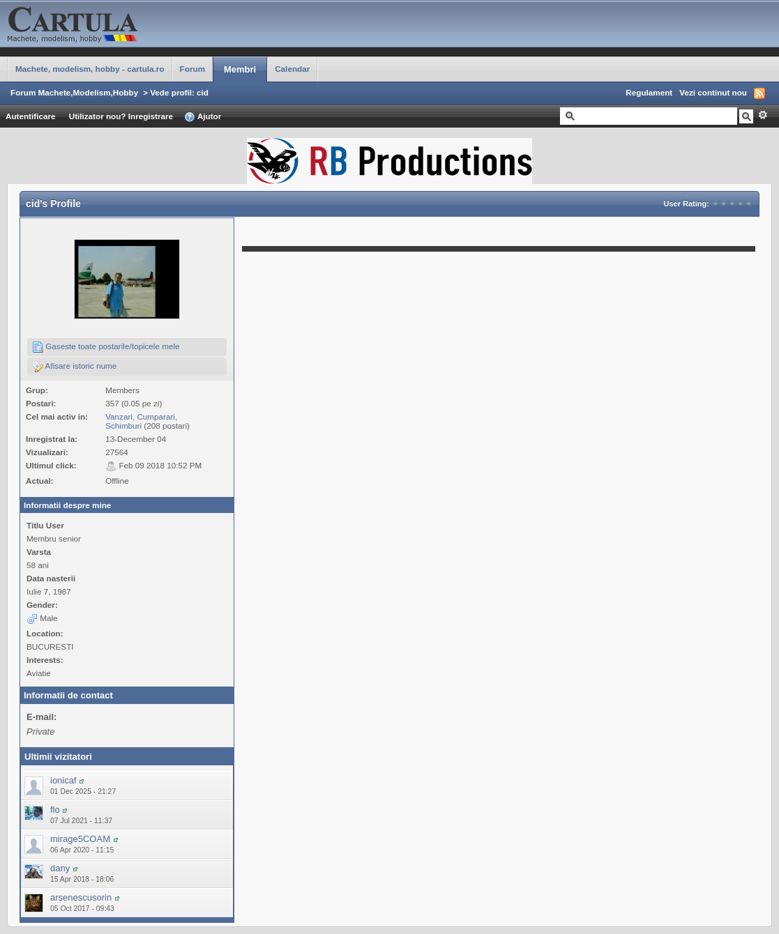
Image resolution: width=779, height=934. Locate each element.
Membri (240, 69)
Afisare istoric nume (74, 366)
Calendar (292, 68)
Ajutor (202, 117)
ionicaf (63, 780)
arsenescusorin (81, 897)
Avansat (762, 115)
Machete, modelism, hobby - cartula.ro (90, 68)
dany (60, 868)
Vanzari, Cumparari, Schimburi (141, 421)
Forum (192, 68)
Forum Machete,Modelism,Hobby (74, 92)
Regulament (649, 92)
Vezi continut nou (713, 92)
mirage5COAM (80, 839)
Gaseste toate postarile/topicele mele (106, 347)
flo (55, 809)
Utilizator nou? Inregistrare (121, 116)
